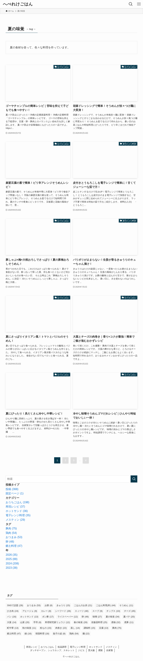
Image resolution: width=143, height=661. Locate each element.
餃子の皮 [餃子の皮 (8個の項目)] (59, 633)
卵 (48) (10, 541)
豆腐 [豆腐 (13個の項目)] (103, 628)
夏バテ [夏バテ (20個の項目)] (129, 616)
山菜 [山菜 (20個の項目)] (24, 622)
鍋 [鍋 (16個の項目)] (28, 633)
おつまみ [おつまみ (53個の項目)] (34, 605)
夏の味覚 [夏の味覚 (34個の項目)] (112, 616)
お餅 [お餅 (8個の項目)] (49, 605)
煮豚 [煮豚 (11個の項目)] (128, 622)
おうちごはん (47, 647)
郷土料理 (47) (14, 545)
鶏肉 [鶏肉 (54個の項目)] (74, 633)
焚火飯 (91, 650)
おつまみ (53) (14, 537)
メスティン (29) (15, 519)
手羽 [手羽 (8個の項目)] (37, 622)
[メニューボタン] (139, 4)
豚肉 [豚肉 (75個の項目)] (116, 628)
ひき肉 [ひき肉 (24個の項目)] (12, 611)
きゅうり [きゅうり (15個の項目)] (63, 605)
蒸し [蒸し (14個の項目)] (75, 628)
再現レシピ (31, 647)
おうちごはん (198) (17, 502)
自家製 (109, 650)
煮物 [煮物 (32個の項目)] (115, 622)
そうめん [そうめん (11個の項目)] (126, 605)
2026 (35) (11, 554)
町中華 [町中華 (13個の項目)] (12, 628)
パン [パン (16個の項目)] (11, 616)
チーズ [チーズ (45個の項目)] (129, 611)
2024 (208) (12, 563)
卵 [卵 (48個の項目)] (85, 616)
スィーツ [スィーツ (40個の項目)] (81, 611)
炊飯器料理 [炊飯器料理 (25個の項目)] (99, 622)
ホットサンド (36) (17, 511)
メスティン (111, 647)
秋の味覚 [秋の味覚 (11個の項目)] (29, 628)
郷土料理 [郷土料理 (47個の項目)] (14, 633)
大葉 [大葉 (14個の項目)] (11, 622)
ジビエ (81, 650)
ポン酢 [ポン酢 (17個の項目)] (48, 616)
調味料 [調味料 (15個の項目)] (89, 628)
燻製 (100, 650)
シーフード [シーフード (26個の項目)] (63, 611)
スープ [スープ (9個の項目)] (97, 611)
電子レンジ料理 (77, 647)
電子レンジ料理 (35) (18, 515)
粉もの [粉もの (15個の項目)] (45, 628)
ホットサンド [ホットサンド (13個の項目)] (29, 616)
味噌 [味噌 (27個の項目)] (97, 616)
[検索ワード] (71, 479)
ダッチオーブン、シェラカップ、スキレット (52, 650)
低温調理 (62, 647)
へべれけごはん (18, 4)
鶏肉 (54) (11, 532)
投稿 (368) (12, 489)
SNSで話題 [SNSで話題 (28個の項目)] (15, 605)
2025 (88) (11, 559)
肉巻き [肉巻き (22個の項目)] (61, 628)
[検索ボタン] (131, 4)
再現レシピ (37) (15, 506)
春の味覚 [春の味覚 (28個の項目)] (80, 622)
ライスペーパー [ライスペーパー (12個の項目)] (68, 616)
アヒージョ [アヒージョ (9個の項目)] (29, 611)
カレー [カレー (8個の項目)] (46, 611)
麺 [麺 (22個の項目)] (86, 633)
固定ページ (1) (14, 493)
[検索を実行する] (134, 479)
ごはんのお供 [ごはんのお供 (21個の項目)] (83, 605)
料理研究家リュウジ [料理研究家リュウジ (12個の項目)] (57, 622)
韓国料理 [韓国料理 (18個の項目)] (42, 633)
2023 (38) (11, 567)
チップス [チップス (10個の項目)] (113, 611)
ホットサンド (95, 647)
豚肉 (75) (11, 528)
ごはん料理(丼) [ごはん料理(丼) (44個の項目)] (105, 605)
